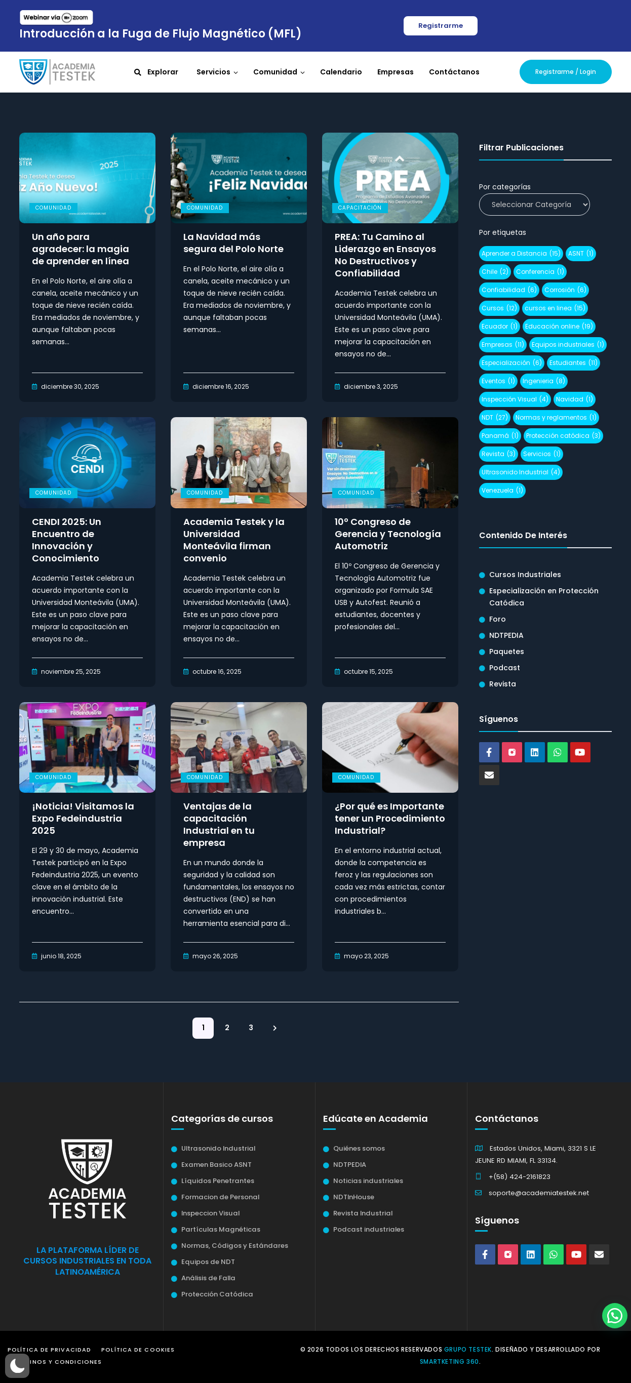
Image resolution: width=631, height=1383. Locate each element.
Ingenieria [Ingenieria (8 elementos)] (544, 381)
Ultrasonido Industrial (218, 1148)
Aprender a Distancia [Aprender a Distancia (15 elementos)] (521, 254)
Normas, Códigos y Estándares (234, 1245)
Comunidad (53, 208)
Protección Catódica (217, 1294)
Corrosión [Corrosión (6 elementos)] (565, 290)
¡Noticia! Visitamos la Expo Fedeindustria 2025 (83, 818)
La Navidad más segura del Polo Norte (233, 243)
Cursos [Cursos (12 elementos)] (499, 308)
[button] (17, 1366)
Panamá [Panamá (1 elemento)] (500, 436)
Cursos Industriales (525, 575)
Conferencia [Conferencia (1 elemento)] (540, 272)
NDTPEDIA (506, 635)
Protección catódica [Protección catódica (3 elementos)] (563, 436)
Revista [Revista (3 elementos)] (499, 454)
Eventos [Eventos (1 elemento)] (498, 381)
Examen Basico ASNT (216, 1164)
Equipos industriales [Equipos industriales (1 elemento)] (568, 345)
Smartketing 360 (449, 1361)
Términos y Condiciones (57, 1362)
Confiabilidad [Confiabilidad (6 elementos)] (509, 290)
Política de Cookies (138, 1350)
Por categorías (505, 187)
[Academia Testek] (57, 71)
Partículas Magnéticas (220, 1229)
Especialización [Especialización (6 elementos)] (512, 363)
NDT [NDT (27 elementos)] (495, 418)
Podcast (504, 668)
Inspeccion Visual (210, 1213)
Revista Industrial (362, 1213)
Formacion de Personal (220, 1197)
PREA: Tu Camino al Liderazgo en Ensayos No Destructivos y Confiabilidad (385, 255)
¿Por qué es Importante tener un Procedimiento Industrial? (390, 818)
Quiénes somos (359, 1148)
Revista (502, 684)
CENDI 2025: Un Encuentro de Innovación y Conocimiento (66, 540)
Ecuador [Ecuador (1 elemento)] (500, 326)
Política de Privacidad (49, 1350)
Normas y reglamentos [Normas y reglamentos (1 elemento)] (556, 418)
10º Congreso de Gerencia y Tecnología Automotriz (388, 534)
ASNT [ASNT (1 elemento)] (581, 254)
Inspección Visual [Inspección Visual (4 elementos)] (515, 399)
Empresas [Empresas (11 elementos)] (503, 345)
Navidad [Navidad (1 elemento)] (574, 399)
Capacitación (360, 208)
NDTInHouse (353, 1197)
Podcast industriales (368, 1229)
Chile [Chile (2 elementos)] (495, 272)
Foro (497, 619)
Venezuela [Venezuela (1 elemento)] (502, 490)
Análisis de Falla (208, 1278)
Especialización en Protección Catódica (544, 597)
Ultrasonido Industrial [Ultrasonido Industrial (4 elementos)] (521, 472)
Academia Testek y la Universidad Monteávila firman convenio (234, 540)
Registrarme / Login (565, 71)
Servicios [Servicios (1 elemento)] (542, 454)
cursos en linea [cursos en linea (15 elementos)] (555, 308)
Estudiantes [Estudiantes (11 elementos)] (573, 363)
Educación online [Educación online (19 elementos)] (559, 326)
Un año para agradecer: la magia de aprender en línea (80, 249)
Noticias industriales (368, 1181)
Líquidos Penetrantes (217, 1181)
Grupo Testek (468, 1349)
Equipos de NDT (208, 1262)
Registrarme (440, 25)
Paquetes (506, 651)
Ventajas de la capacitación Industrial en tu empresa (219, 824)
